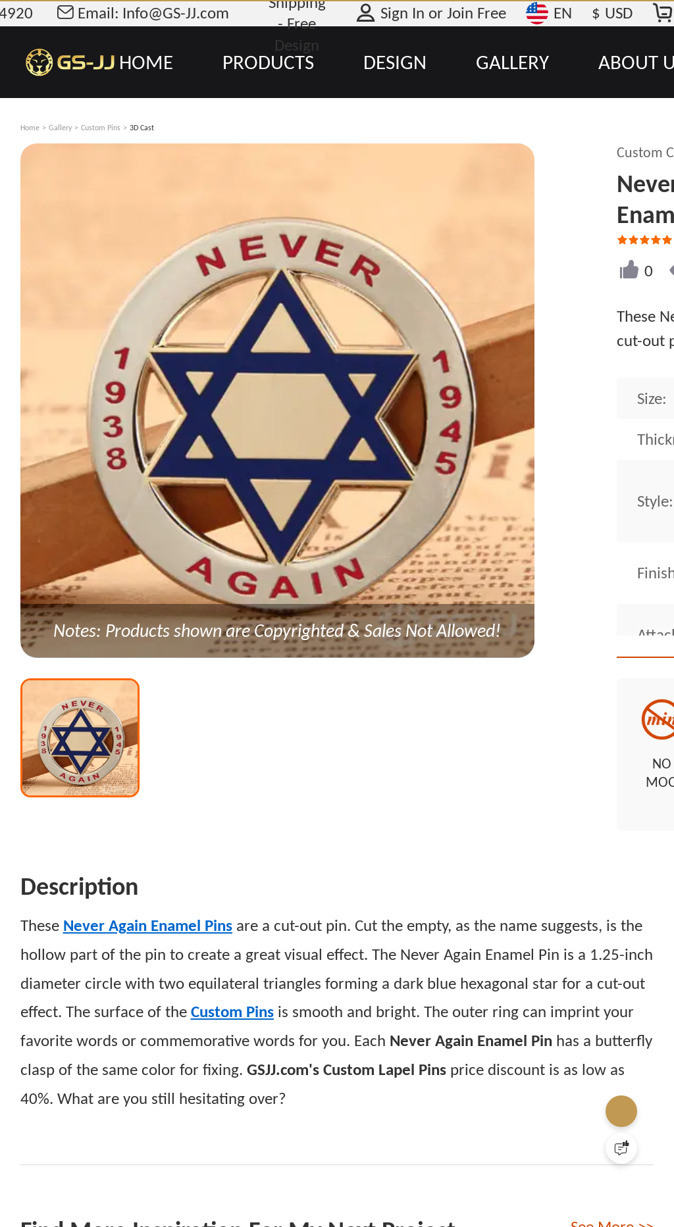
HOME (146, 61)
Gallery (60, 127)
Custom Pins (100, 127)
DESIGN (395, 61)
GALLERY (512, 61)
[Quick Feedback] (621, 1148)
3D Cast (142, 127)
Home (29, 127)
